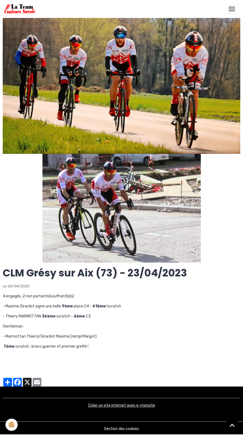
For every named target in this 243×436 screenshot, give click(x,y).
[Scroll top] (232, 425)
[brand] (20, 9)
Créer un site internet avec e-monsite (121, 405)
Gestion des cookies (121, 428)
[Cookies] (11, 425)
